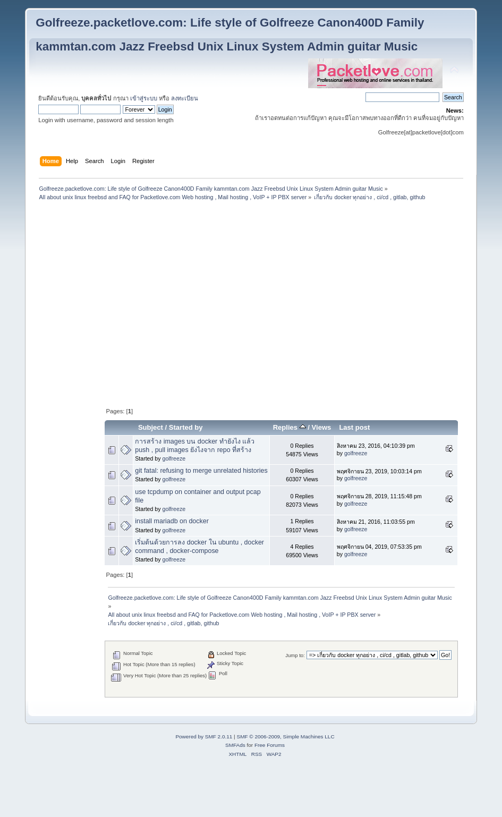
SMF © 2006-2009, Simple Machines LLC (285, 736)
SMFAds (235, 745)
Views (321, 427)
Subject (150, 427)
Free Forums (269, 745)
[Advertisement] (251, 229)
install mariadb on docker (172, 521)
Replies (289, 427)
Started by (186, 427)
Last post (354, 427)
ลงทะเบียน (184, 98)
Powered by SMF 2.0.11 (203, 736)
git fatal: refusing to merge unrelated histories (201, 470)
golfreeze (173, 458)
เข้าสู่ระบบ (143, 98)
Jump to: (295, 655)
